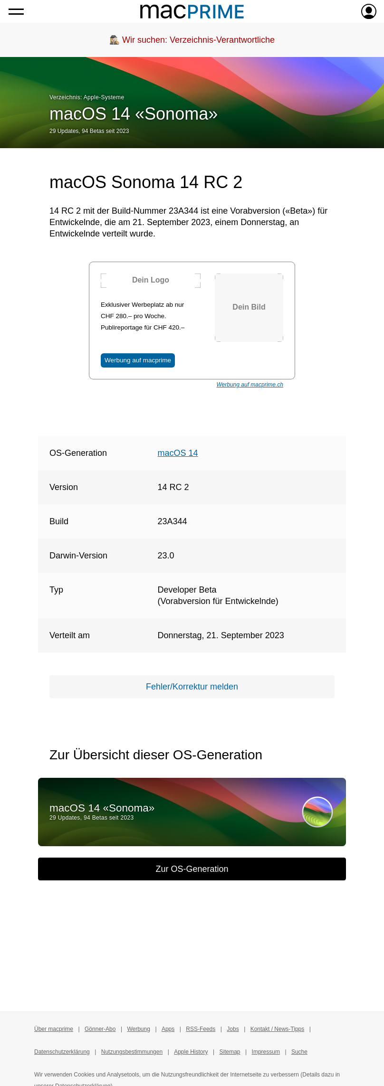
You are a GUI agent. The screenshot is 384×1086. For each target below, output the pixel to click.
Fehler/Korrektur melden (192, 686)
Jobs (233, 1029)
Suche (299, 1051)
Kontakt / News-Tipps (277, 1029)
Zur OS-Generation (191, 869)
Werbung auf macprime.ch (249, 384)
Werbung (138, 1029)
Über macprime (53, 1029)
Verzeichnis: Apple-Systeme (86, 97)
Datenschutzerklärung (62, 1051)
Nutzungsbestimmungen (132, 1051)
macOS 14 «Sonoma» (133, 113)
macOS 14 (178, 453)
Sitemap (230, 1051)
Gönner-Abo (100, 1029)
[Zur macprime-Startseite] (192, 11)
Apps (168, 1029)
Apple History (191, 1051)
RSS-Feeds (200, 1029)
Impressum (266, 1051)
